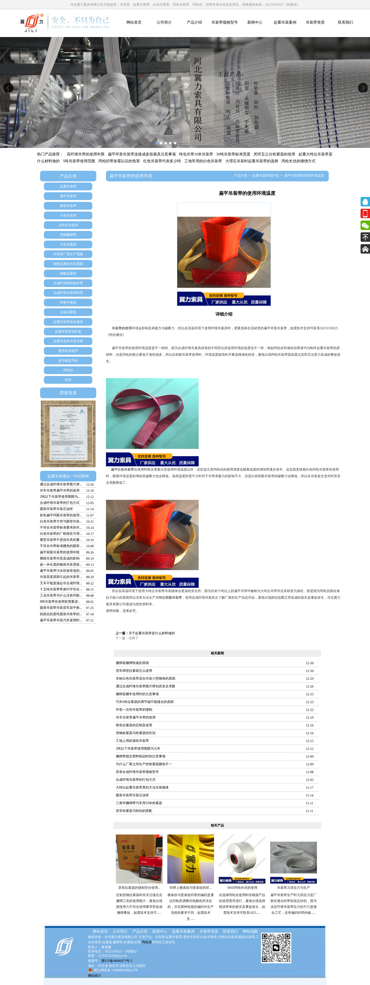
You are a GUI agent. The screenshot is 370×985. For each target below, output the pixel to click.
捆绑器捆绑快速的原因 (132, 663)
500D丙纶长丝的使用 (242, 887)
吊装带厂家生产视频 (68, 254)
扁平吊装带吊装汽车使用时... (61, 620)
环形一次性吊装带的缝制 (134, 709)
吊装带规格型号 (224, 22)
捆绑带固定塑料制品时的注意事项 (140, 756)
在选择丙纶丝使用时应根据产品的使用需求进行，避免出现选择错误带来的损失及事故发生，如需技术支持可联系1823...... (242, 904)
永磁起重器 (68, 312)
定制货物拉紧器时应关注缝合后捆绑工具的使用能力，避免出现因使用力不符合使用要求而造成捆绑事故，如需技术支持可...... (139, 904)
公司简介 (164, 22)
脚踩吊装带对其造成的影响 (60, 558)
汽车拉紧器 (68, 244)
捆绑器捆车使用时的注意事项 (137, 694)
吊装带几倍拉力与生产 (293, 887)
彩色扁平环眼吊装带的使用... (61, 515)
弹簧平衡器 (68, 302)
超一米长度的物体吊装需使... (61, 564)
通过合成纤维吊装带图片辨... (61, 484)
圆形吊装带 (68, 206)
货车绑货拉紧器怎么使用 (134, 670)
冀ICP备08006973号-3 (116, 961)
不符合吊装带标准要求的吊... (61, 527)
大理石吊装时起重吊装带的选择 (251, 161)
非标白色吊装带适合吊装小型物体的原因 (145, 678)
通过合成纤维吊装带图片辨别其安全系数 (145, 686)
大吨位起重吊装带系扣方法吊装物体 (142, 787)
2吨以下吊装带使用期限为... (60, 496)
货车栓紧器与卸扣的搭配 (134, 811)
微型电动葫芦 (68, 351)
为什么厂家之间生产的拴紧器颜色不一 (144, 764)
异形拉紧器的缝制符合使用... (139, 887)
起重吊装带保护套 (68, 331)
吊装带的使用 (122, 328)
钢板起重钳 (68, 273)
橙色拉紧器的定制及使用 (134, 725)
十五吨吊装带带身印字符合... (61, 589)
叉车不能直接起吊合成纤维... (61, 583)
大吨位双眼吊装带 (169, 597)
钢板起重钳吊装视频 (68, 264)
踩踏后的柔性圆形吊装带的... (61, 614)
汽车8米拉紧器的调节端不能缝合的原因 (145, 702)
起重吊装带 (68, 186)
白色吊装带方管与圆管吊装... (61, 521)
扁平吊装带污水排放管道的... (61, 570)
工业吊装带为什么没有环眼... (61, 595)
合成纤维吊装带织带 (68, 293)
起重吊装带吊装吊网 (68, 341)
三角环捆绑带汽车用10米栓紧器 (139, 803)
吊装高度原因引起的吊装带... (61, 577)
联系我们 (345, 22)
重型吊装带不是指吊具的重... (61, 540)
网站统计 (94, 975)
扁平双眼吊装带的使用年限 (60, 552)
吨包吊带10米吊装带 (196, 154)
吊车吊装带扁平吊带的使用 (60, 490)
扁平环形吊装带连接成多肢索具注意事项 (142, 154)
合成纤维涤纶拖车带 (68, 283)
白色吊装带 (68, 215)
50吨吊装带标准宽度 (233, 154)
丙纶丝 (68, 370)
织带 (68, 380)
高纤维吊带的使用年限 (86, 154)
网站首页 (134, 22)
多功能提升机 (68, 360)
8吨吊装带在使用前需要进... (60, 601)
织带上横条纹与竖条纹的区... (191, 887)
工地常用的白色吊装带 (203, 161)
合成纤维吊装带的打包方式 (60, 503)
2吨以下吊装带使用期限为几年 (138, 748)
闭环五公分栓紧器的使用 (274, 154)
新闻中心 (254, 22)
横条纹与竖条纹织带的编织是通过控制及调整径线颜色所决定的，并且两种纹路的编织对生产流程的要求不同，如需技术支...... (191, 907)
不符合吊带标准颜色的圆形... (61, 546)
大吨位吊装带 (68, 225)
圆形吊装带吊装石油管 (56, 509)
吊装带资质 (315, 22)
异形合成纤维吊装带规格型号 (137, 772)
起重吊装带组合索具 (68, 322)
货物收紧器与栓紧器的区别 (136, 733)
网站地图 (250, 931)
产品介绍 (194, 22)
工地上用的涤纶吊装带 (132, 741)
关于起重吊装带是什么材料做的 (152, 633)
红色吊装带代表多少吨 (162, 161)
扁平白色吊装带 (122, 469)
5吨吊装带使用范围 (79, 161)
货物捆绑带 (68, 235)
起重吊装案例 (285, 22)
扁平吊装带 (68, 196)
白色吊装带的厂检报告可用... (61, 533)
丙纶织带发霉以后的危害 (119, 161)
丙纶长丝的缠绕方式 (298, 161)
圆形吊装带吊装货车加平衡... (61, 607)
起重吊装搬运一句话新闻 (68, 476)
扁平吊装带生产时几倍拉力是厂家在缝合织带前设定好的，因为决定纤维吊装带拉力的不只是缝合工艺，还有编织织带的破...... (293, 904)
